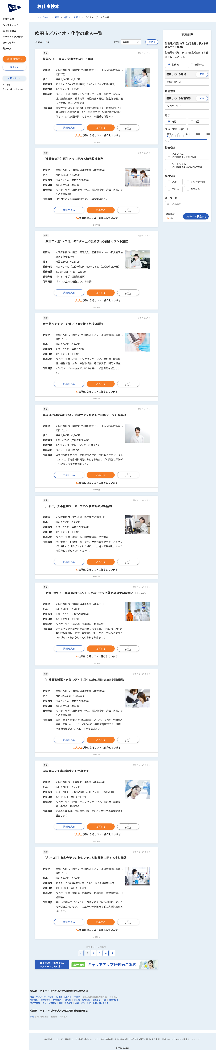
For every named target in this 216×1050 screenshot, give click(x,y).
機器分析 (34, 1000)
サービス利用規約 (65, 1039)
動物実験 (86, 1000)
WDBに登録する (14, 59)
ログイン (14, 67)
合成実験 (67, 1000)
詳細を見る (69, 127)
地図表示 (151, 42)
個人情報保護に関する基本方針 (114, 1039)
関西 (57, 17)
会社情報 (6, 85)
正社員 (173, 189)
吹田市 (77, 17)
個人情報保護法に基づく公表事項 (145, 1039)
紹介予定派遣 (196, 181)
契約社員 (193, 189)
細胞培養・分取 (99, 1000)
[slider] (167, 138)
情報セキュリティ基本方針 (173, 1039)
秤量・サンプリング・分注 (41, 997)
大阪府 (66, 17)
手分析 (77, 997)
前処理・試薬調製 (63, 997)
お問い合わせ (14, 78)
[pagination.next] (112, 953)
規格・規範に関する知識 (97, 1003)
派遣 (172, 181)
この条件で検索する (196, 216)
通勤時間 (197, 64)
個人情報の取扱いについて (86, 1039)
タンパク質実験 (49, 1003)
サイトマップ (193, 1039)
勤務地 (173, 64)
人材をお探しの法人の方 (13, 89)
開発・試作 (80, 1003)
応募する (101, 127)
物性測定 (57, 1000)
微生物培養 (113, 1000)
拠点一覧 (7, 48)
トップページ (44, 17)
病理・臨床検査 (65, 1003)
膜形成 (77, 1000)
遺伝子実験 (35, 1003)
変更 (202, 74)
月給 (195, 121)
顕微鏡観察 (45, 1000)
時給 (172, 121)
